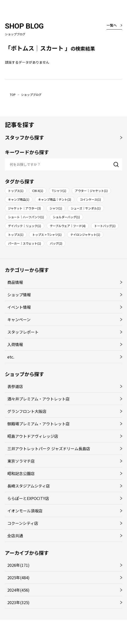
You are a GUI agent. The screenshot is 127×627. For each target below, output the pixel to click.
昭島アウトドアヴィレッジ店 (32, 436)
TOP (13, 94)
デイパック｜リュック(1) (24, 226)
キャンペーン (19, 319)
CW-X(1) (37, 191)
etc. (10, 357)
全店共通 (15, 535)
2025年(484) (18, 577)
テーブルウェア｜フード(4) (67, 226)
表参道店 (15, 386)
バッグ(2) (56, 243)
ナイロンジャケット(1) (85, 234)
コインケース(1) (90, 199)
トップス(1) (15, 191)
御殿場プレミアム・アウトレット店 (38, 424)
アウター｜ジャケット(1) (91, 191)
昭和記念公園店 (21, 473)
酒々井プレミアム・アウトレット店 (38, 399)
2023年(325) (18, 602)
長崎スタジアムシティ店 (28, 486)
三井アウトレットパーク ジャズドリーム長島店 (48, 448)
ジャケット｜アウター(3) (24, 208)
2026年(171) (18, 565)
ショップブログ (31, 94)
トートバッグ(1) (105, 226)
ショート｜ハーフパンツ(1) (26, 217)
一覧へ (111, 25)
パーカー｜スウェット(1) (24, 243)
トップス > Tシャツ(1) (47, 234)
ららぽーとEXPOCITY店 (28, 498)
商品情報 (15, 282)
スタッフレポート (23, 332)
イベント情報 (19, 307)
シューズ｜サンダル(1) (86, 208)
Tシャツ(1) (59, 191)
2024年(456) (18, 590)
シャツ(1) (56, 208)
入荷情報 (15, 344)
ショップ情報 (19, 295)
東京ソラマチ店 (21, 461)
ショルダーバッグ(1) (66, 217)
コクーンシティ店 (22, 523)
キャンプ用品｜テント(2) (54, 199)
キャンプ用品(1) (18, 199)
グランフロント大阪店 (26, 411)
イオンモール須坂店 (24, 511)
